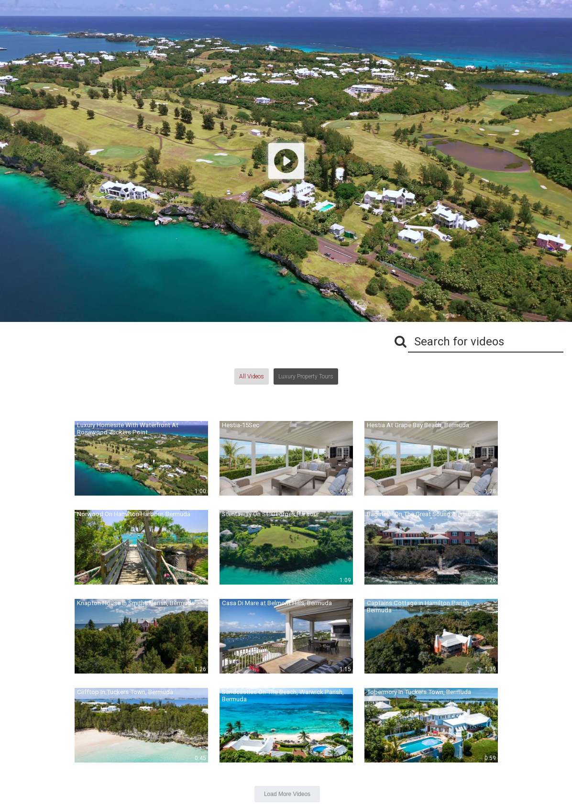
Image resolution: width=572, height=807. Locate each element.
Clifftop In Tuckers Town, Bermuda (125, 692)
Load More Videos (287, 794)
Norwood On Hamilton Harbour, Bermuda (133, 514)
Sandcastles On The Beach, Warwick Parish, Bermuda (283, 695)
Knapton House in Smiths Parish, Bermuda (136, 603)
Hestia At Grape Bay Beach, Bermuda (418, 425)
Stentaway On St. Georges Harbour (270, 514)
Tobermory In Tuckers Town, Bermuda (419, 692)
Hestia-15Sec (240, 425)
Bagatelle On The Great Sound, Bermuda (422, 514)
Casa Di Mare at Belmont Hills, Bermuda (277, 603)
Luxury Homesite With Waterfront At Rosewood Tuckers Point (127, 428)
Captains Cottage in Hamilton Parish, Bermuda (419, 606)
